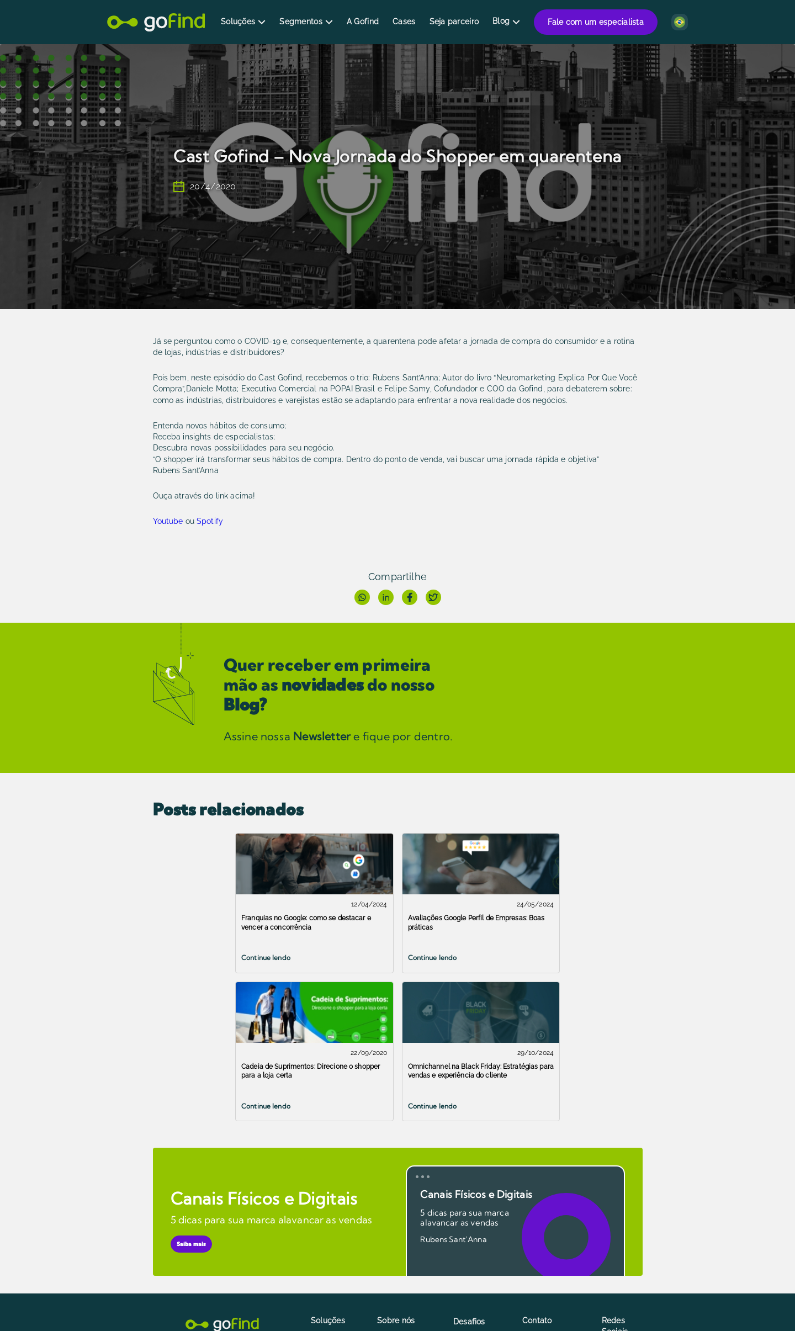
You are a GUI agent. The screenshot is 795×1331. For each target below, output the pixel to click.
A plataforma (399, 1197)
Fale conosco (545, 1197)
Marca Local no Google (337, 1200)
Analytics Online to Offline (343, 1246)
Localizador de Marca (336, 1223)
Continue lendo (183, 957)
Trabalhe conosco (537, 1237)
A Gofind (363, 21)
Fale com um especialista (596, 22)
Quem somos (399, 1211)
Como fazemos (402, 1225)
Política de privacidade (397, 1242)
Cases (404, 21)
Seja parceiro (454, 21)
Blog (501, 21)
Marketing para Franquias (481, 1254)
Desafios (469, 1173)
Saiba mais (191, 1096)
